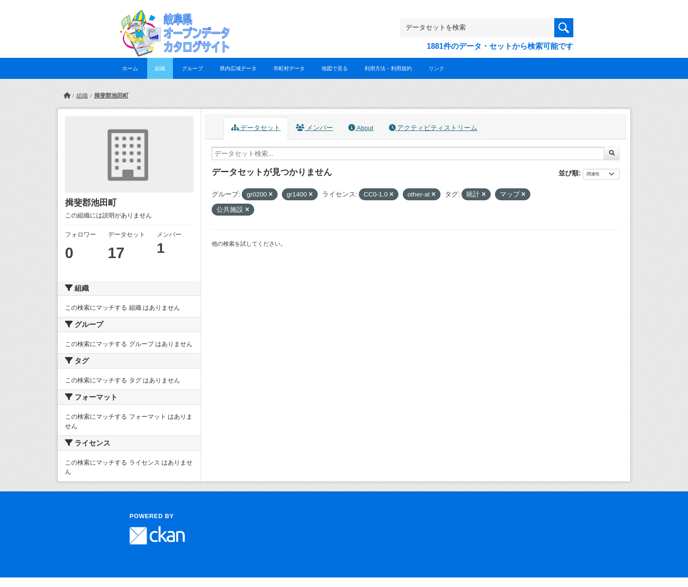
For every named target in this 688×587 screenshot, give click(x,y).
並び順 (569, 173)
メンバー (314, 127)
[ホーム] (67, 95)
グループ (192, 68)
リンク (436, 68)
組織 (160, 68)
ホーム (130, 68)
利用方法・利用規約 (388, 68)
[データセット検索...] (408, 153)
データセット (256, 127)
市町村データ (289, 68)
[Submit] (612, 153)
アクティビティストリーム (433, 127)
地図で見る (335, 68)
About (360, 127)
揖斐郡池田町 (111, 95)
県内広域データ (238, 68)
